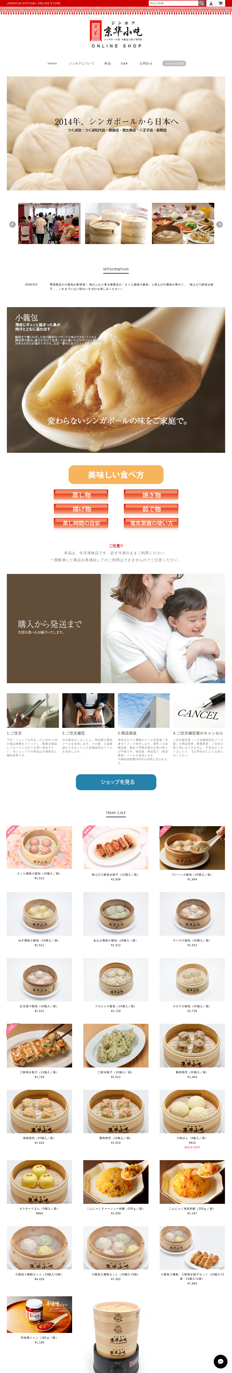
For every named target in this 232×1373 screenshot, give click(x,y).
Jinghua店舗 (174, 63)
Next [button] (219, 224)
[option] (49, 223)
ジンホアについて (82, 63)
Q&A (124, 63)
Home (52, 63)
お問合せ (146, 63)
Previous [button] (12, 224)
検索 (201, 3)
